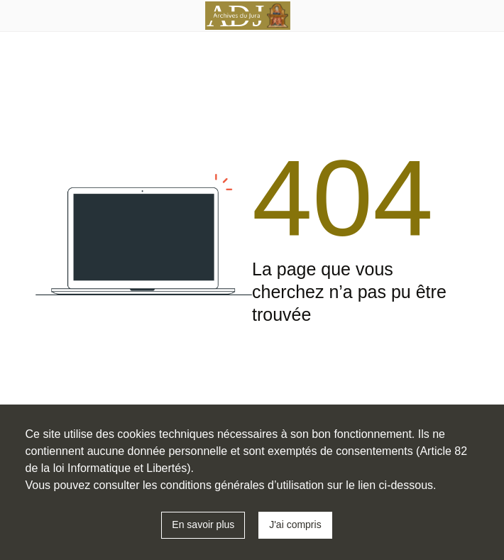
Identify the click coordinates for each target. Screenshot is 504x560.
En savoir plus (203, 524)
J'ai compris (295, 524)
